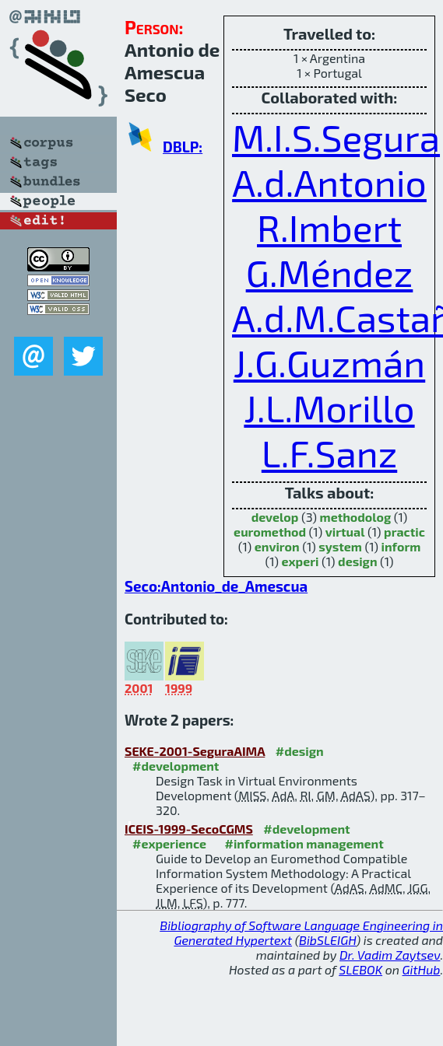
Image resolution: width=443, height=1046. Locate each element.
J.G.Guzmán (329, 362)
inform (401, 546)
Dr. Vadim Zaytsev (389, 954)
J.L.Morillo (329, 407)
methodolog (356, 516)
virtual (345, 531)
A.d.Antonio (329, 182)
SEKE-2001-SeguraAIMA (195, 750)
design (357, 561)
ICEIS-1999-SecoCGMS (189, 828)
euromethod (270, 531)
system (340, 546)
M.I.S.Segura (336, 136)
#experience (169, 843)
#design (300, 750)
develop (275, 516)
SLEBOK (360, 969)
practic (404, 531)
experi (300, 561)
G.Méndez (329, 272)
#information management (304, 843)
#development (175, 765)
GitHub (422, 969)
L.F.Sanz (329, 452)
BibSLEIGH (327, 939)
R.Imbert (329, 227)
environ (277, 546)
